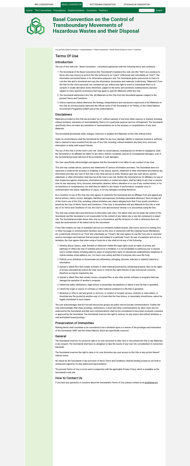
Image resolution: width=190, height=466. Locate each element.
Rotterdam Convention (102, 4)
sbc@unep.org (151, 382)
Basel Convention (72, 4)
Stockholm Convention (137, 4)
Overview (137, 50)
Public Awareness (101, 50)
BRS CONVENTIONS (44, 4)
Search (159, 10)
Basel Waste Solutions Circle (121, 50)
